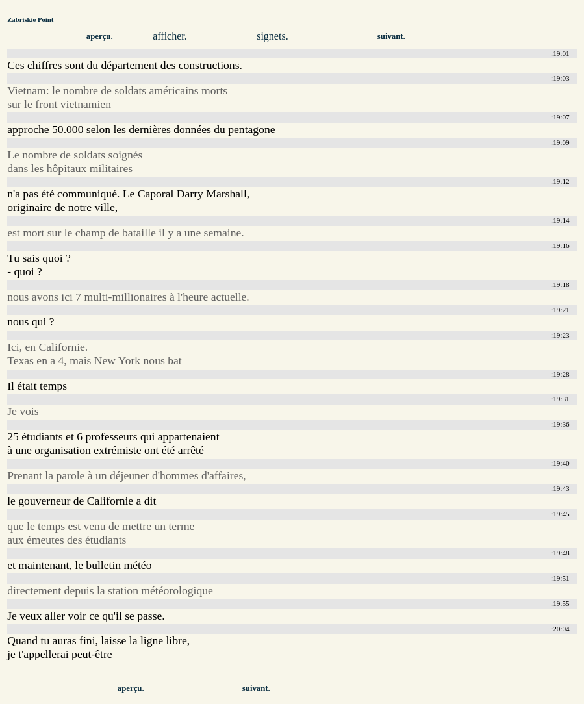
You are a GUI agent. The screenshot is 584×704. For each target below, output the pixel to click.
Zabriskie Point (30, 19)
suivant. (391, 36)
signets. (272, 36)
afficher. (170, 36)
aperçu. (99, 36)
